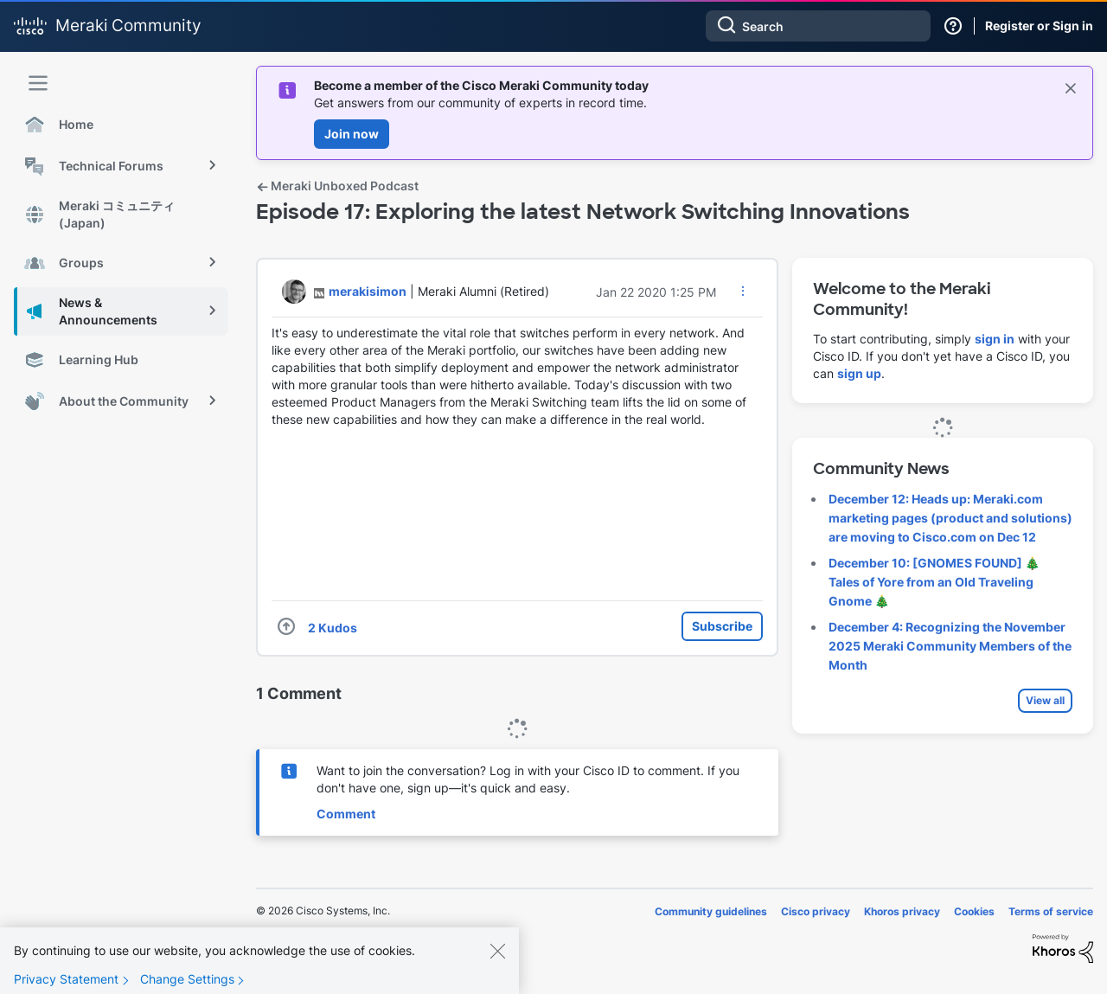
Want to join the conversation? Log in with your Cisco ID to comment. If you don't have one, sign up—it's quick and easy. (528, 779)
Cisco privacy (815, 911)
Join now (351, 133)
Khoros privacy (902, 911)
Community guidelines (711, 911)
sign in (994, 338)
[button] (743, 290)
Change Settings (187, 979)
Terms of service (1050, 911)
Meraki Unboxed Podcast (337, 185)
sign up (859, 373)
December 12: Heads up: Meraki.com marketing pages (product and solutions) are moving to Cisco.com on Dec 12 (950, 517)
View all (1045, 700)
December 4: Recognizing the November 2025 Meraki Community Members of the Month (950, 645)
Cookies (974, 911)
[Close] (497, 950)
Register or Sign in (1039, 25)
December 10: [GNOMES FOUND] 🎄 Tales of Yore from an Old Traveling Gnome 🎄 (934, 581)
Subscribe (722, 626)
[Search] (818, 26)
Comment (346, 813)
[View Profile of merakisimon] (367, 291)
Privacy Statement (66, 979)
